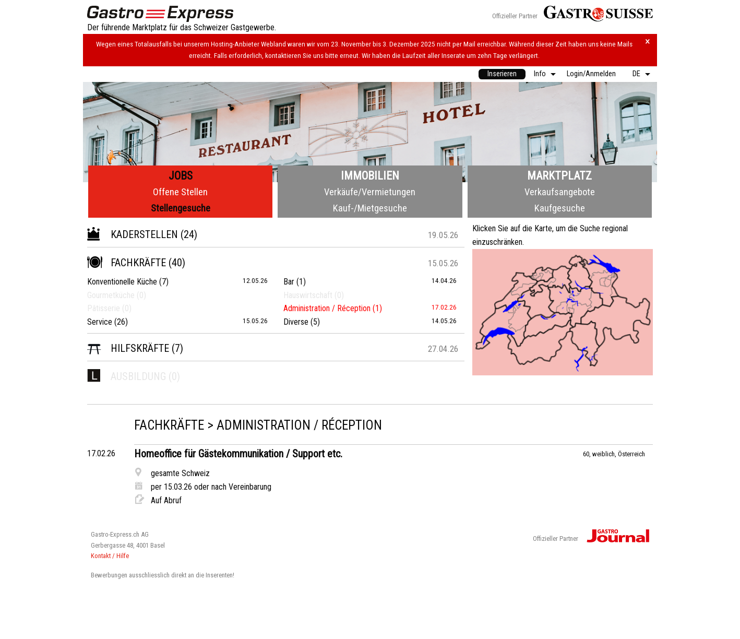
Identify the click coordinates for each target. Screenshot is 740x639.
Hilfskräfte (128, 348)
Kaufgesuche (559, 208)
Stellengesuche (180, 208)
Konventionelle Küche (122, 282)
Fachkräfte (126, 262)
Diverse (295, 322)
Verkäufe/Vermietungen (369, 191)
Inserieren (502, 73)
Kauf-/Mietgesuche (370, 208)
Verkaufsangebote (559, 191)
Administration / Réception (327, 308)
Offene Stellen (180, 191)
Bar (288, 282)
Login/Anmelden (591, 73)
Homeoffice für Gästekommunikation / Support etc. (238, 453)
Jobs (181, 175)
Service (99, 322)
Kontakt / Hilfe (110, 556)
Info (540, 73)
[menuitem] (502, 74)
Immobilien (370, 175)
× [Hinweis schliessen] (647, 41)
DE (636, 73)
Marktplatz (559, 175)
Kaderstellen (132, 234)
